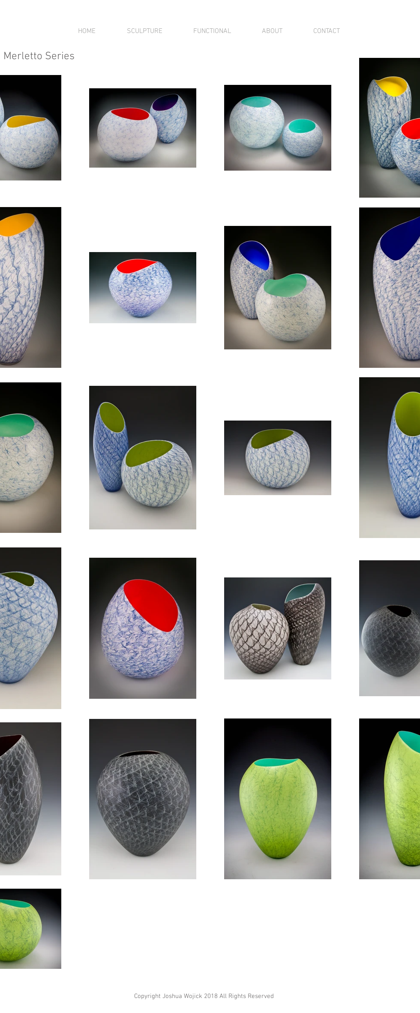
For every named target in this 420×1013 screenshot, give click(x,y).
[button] (144, 31)
